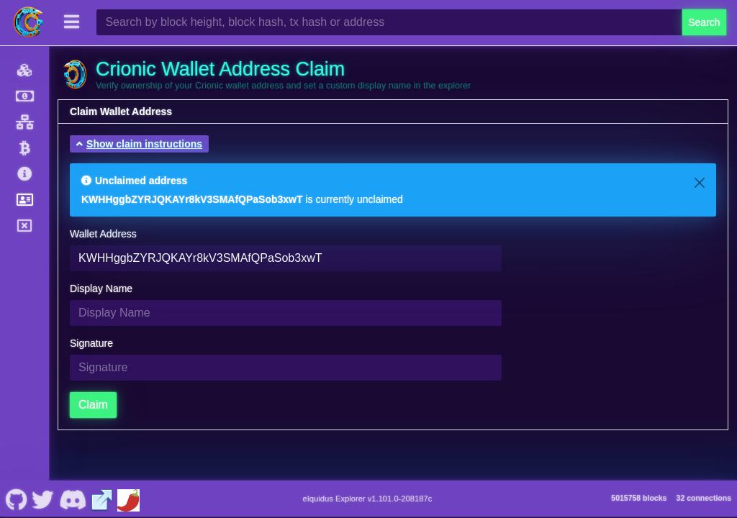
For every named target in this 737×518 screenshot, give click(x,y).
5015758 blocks (638, 498)
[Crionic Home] (28, 22)
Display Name (101, 288)
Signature (91, 343)
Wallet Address (103, 234)
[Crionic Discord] (72, 498)
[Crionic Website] (102, 498)
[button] (139, 144)
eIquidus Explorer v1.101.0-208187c (368, 498)
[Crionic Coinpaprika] (128, 498)
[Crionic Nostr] (43, 498)
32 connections (704, 498)
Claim (93, 405)
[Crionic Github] (16, 498)
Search (704, 22)
